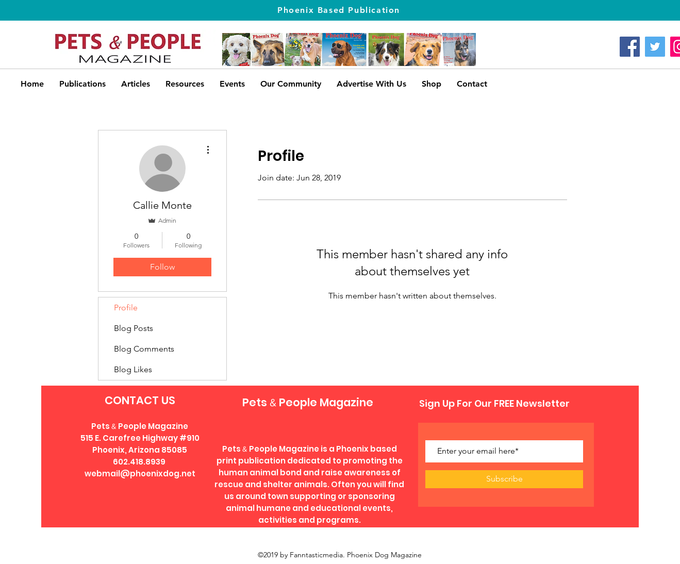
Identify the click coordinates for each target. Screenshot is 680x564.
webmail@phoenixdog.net (140, 473)
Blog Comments (144, 349)
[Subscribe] (504, 479)
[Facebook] (630, 47)
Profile (126, 307)
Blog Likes (133, 369)
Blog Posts (133, 328)
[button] (185, 83)
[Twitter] (655, 47)
